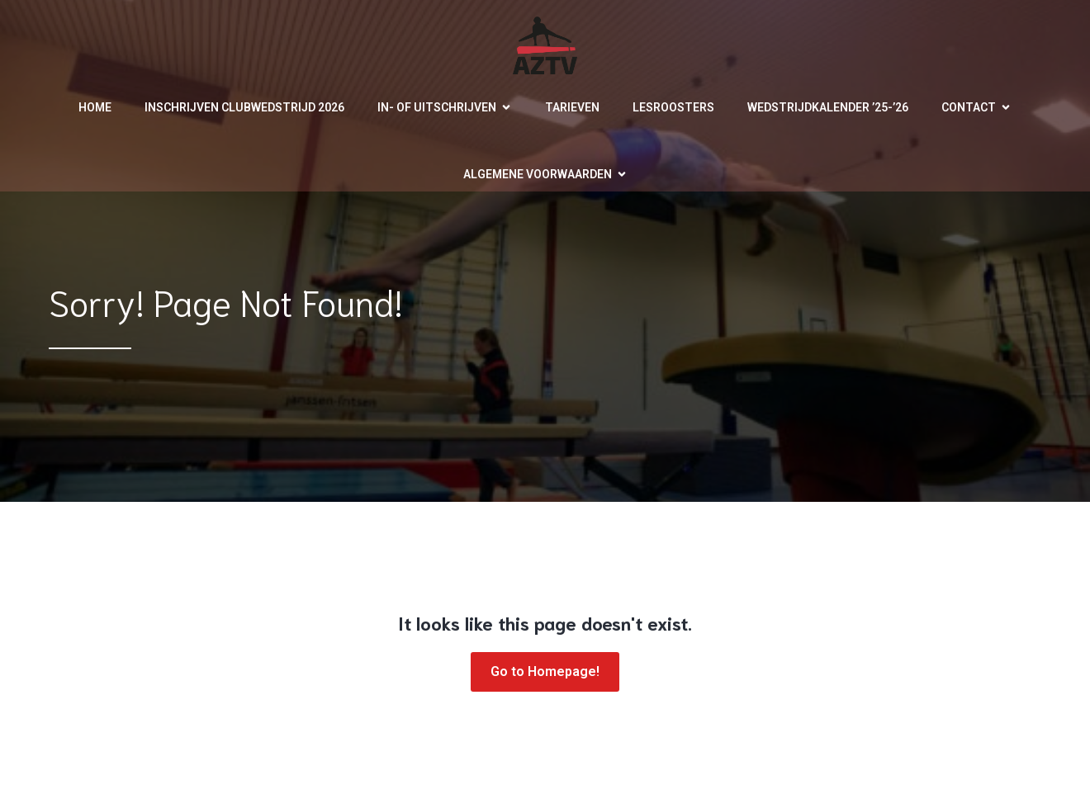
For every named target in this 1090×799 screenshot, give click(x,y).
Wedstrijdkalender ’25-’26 (827, 107)
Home (94, 107)
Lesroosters (673, 107)
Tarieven (572, 107)
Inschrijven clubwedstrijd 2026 (244, 107)
